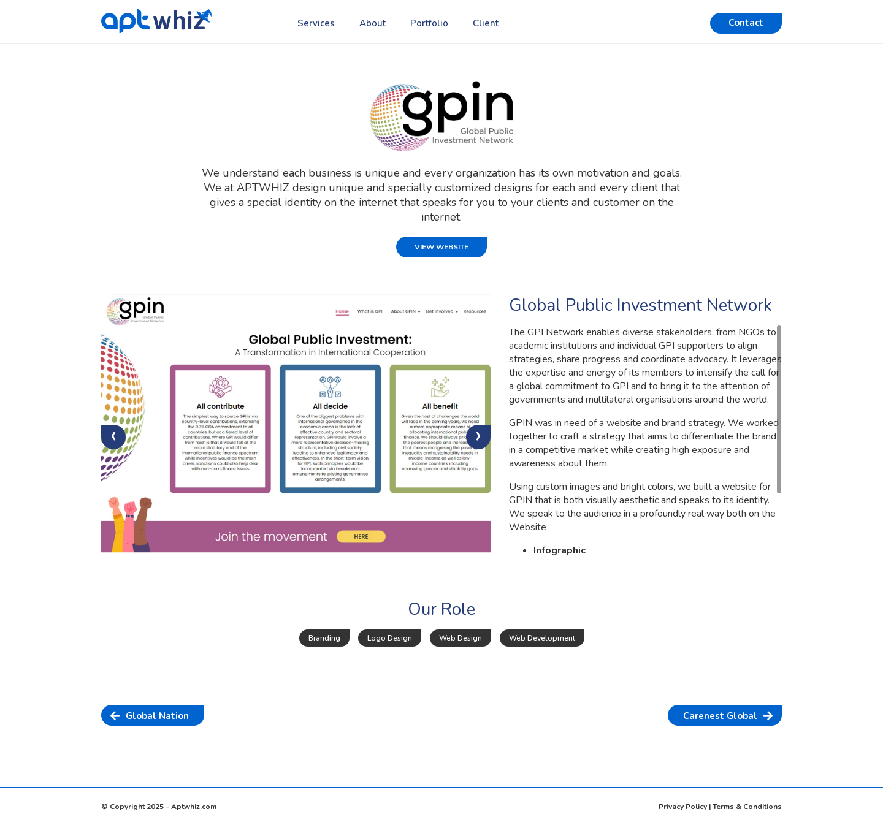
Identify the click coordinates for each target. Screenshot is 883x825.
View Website (441, 247)
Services (316, 23)
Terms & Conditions (747, 807)
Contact (745, 23)
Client (486, 23)
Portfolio (429, 23)
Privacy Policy (683, 807)
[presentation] (113, 437)
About (372, 23)
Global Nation (157, 716)
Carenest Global (720, 716)
